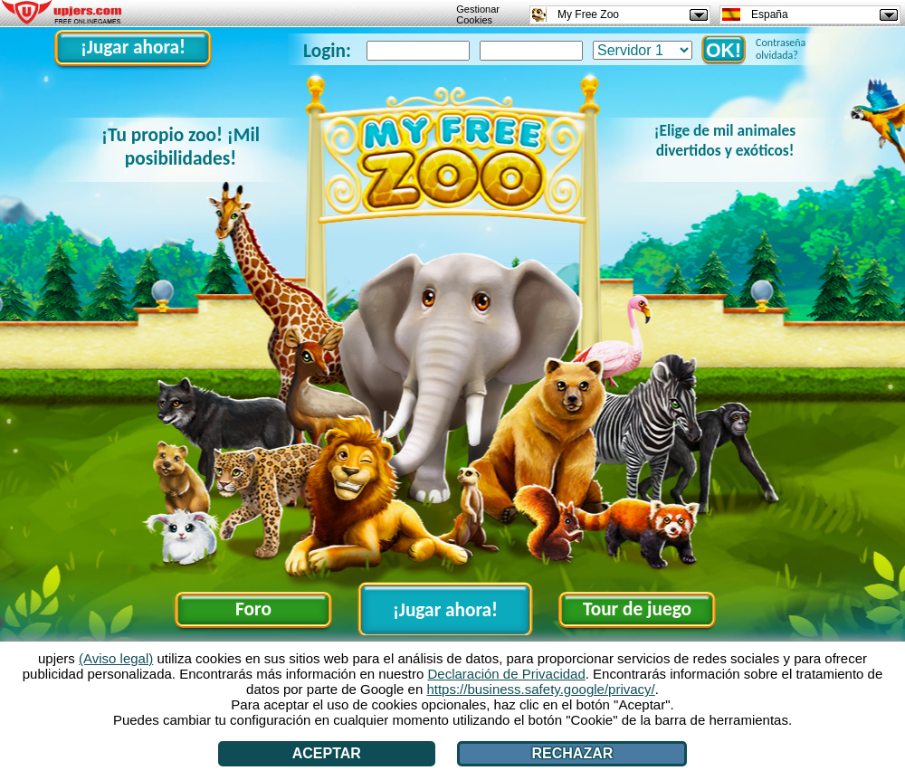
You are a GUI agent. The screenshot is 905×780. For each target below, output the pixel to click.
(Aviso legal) (116, 658)
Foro (253, 609)
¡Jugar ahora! (133, 47)
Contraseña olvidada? (780, 49)
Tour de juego (637, 609)
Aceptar (326, 753)
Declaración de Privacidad (507, 673)
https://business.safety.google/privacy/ (540, 689)
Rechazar (572, 753)
